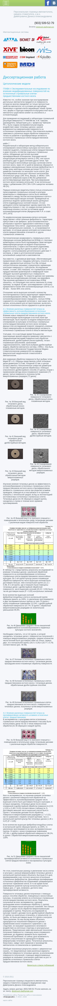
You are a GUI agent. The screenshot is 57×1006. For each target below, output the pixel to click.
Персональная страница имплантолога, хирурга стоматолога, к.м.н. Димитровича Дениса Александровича (33, 14)
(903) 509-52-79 (44, 22)
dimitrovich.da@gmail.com (45, 27)
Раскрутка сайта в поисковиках (30, 995)
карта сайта (7, 1000)
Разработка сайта (10, 995)
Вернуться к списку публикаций (40, 965)
